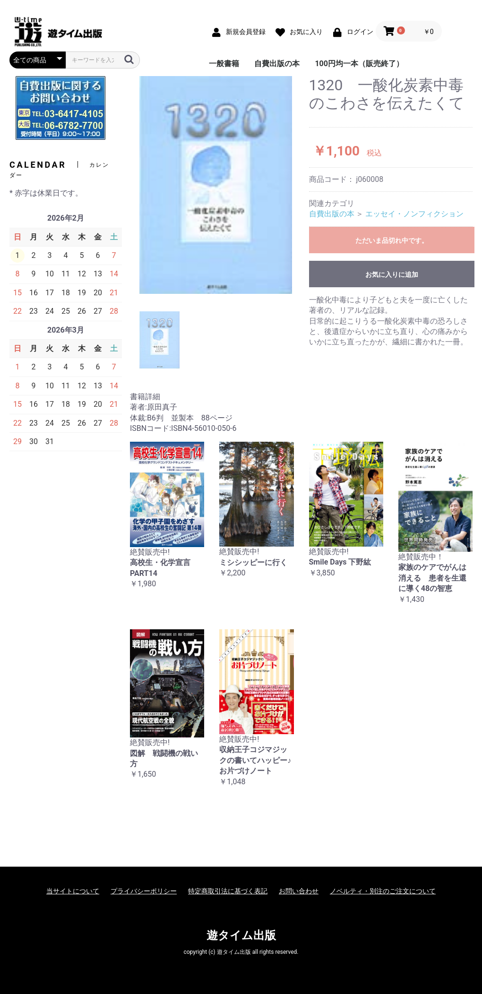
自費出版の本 (277, 63)
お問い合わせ (298, 891)
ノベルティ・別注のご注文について (383, 891)
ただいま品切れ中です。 (391, 240)
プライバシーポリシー (144, 891)
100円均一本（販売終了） (359, 63)
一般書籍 (224, 63)
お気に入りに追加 (391, 274)
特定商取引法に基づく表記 (227, 891)
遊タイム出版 (241, 935)
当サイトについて (72, 891)
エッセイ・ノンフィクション (414, 213)
